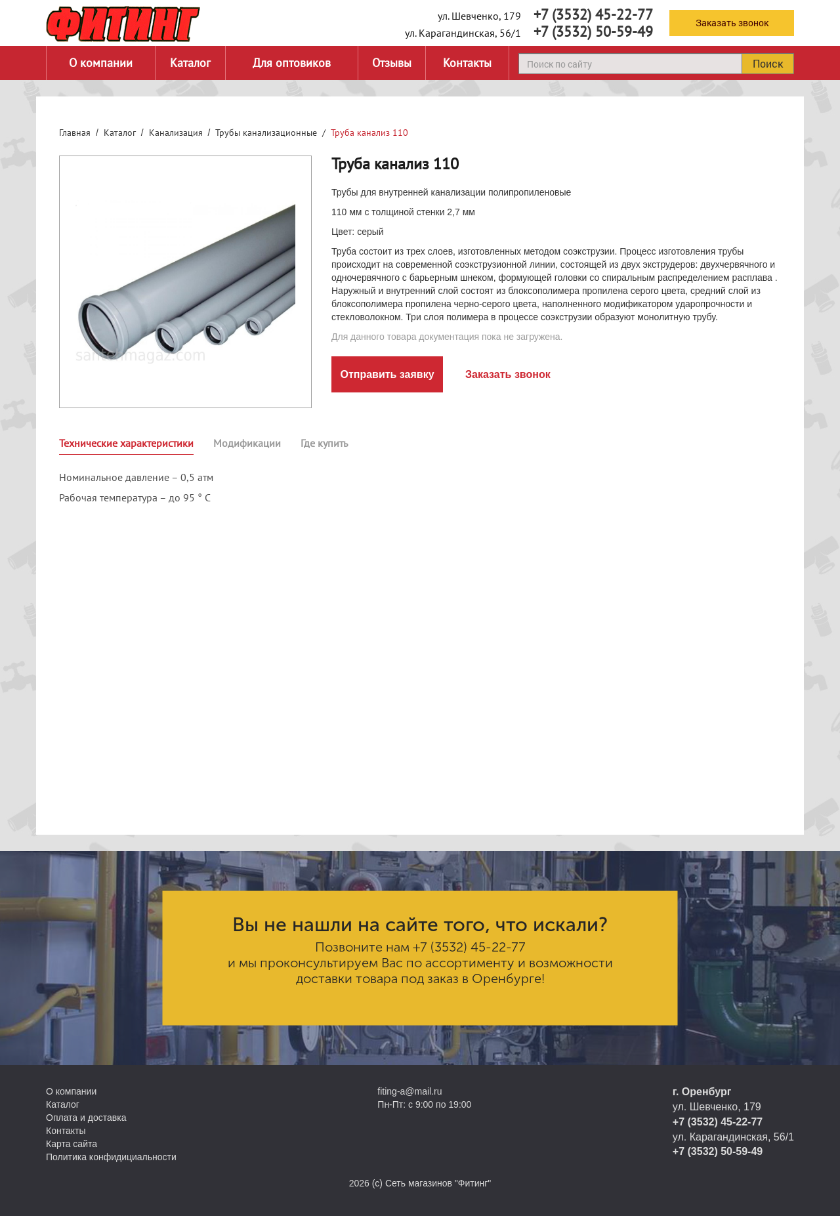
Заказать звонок (732, 22)
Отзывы (391, 62)
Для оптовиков (292, 62)
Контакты (467, 62)
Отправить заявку (387, 374)
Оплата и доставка (86, 1117)
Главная (75, 132)
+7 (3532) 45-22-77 (593, 14)
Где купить (324, 443)
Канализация (176, 132)
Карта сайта (71, 1144)
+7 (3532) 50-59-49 (593, 31)
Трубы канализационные (266, 132)
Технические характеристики (126, 443)
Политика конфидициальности (111, 1157)
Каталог (190, 62)
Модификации (247, 443)
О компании (101, 62)
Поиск (768, 63)
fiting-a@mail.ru (409, 1091)
